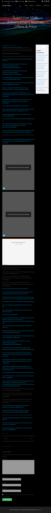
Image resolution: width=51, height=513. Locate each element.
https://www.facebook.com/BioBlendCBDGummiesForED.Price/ (17, 139)
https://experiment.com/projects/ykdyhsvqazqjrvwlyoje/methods (18, 372)
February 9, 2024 (13, 45)
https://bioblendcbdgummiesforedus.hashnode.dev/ (15, 288)
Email (4, 483)
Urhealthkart (39, 55)
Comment (5, 459)
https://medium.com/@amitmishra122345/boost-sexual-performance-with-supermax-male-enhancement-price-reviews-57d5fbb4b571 (18, 94)
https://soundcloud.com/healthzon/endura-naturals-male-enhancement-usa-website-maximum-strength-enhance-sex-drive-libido (17, 354)
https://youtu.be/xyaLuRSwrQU (10, 314)
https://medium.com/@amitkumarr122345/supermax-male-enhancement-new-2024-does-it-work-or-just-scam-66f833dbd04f (17, 101)
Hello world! (40, 89)
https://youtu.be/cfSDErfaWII (9, 127)
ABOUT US (31, 5)
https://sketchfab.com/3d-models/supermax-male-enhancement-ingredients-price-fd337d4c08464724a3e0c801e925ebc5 (14, 65)
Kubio (40, 509)
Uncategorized (5, 45)
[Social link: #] (42, 1)
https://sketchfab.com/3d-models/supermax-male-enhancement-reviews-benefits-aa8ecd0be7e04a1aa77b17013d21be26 (14, 72)
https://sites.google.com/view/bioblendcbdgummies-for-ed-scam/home (18, 141)
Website (4, 489)
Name (4, 477)
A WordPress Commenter (42, 87)
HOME (26, 5)
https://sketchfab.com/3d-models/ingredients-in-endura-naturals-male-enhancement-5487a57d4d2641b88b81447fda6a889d (16, 342)
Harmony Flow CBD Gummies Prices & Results (42, 57)
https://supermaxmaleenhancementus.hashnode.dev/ (15, 106)
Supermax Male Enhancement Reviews (11, 47)
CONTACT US (46, 5)
